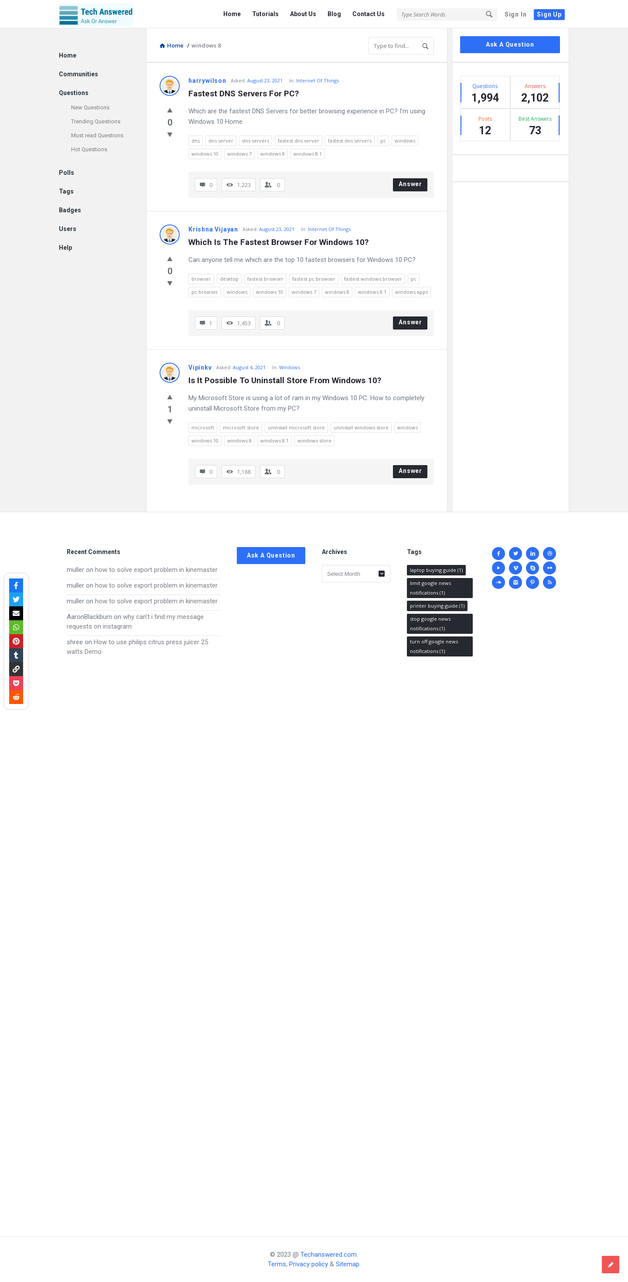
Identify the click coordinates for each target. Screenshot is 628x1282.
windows (405, 140)
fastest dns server (298, 140)
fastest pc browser (313, 278)
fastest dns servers (350, 140)
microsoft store (241, 427)
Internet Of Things (317, 80)
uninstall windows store (361, 427)
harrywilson (207, 80)
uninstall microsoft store (296, 427)
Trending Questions (95, 121)
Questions (74, 92)
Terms (277, 1264)
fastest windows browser (373, 278)
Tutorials (265, 13)
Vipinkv (200, 367)
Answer (410, 183)
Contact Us (368, 13)
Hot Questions (89, 149)
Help (65, 247)
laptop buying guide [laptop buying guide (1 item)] (436, 570)
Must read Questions (97, 135)
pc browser (204, 292)
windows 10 (204, 153)
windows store (314, 440)
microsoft (202, 427)
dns (195, 140)
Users (67, 228)
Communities (78, 74)
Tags (66, 191)
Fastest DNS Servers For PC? (243, 93)
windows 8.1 (308, 153)
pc (383, 140)
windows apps (411, 292)
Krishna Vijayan (213, 229)
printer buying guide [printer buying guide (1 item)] (437, 605)
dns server (220, 140)
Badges (70, 210)
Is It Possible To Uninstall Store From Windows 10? (284, 380)
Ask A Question (510, 44)
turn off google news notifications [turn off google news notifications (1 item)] (434, 646)
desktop (229, 278)
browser (201, 278)
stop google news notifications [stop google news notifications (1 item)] (430, 623)
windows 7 (239, 153)
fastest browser (265, 278)
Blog (334, 13)
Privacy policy (308, 1264)
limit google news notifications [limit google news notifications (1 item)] (430, 588)
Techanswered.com (328, 1254)
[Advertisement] (143, 937)
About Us (303, 13)
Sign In (516, 14)
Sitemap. (348, 1264)
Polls (66, 172)
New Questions (90, 107)
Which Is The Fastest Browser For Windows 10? (278, 242)
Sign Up (549, 14)
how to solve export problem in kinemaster (156, 570)
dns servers (255, 140)
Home (232, 13)
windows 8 (272, 153)
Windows (289, 367)
